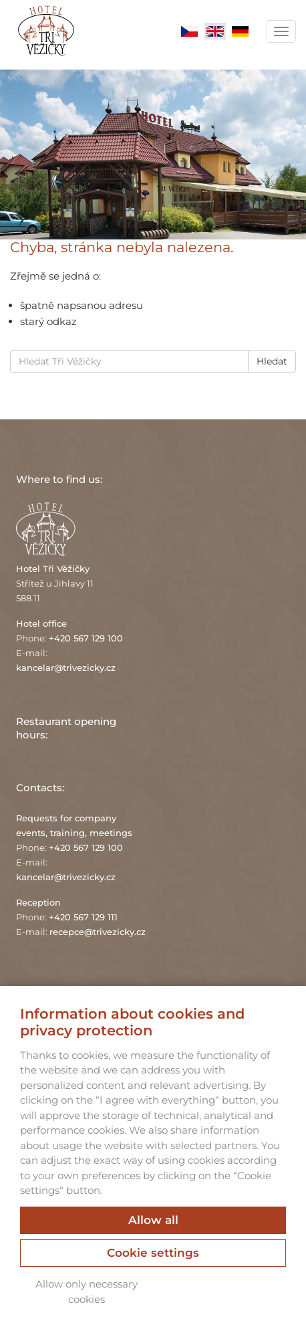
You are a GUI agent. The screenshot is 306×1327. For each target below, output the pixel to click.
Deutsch (240, 31)
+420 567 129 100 (86, 638)
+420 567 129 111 (83, 917)
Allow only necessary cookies (86, 1292)
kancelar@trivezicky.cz (66, 667)
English (215, 31)
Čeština (189, 31)
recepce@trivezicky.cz (97, 931)
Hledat (272, 361)
